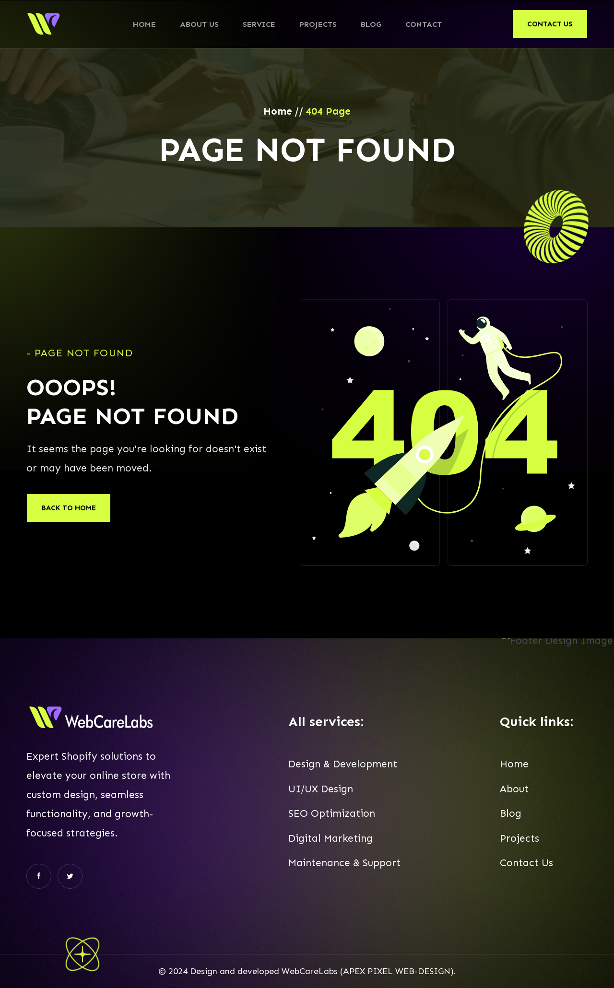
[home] (44, 24)
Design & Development (342, 768)
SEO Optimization (331, 817)
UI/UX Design (320, 792)
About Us (199, 24)
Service (259, 24)
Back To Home (68, 508)
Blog (371, 24)
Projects (318, 24)
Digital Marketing (330, 841)
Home (144, 24)
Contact (423, 24)
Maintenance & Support (344, 866)
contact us (550, 24)
